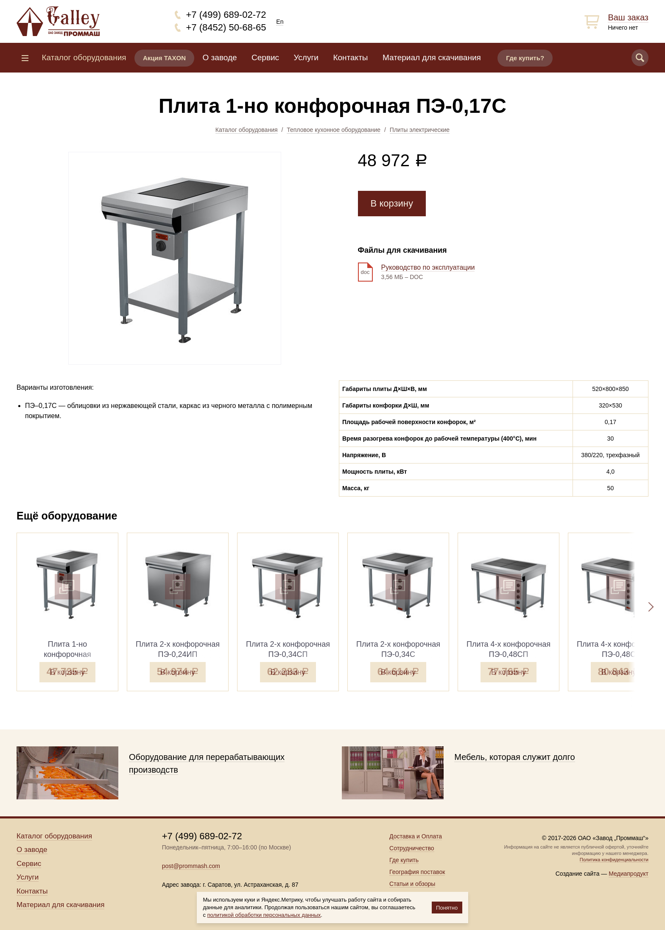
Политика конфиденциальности (614, 859)
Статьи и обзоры (412, 883)
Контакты (350, 57)
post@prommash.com (191, 866)
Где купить (404, 860)
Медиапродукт (628, 873)
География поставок (417, 872)
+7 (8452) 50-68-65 (226, 27)
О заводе (220, 57)
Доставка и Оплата (415, 836)
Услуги (306, 57)
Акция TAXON (164, 57)
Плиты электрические (420, 129)
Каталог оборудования (246, 129)
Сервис (265, 57)
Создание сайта (578, 873)
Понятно (447, 908)
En (279, 21)
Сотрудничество (411, 848)
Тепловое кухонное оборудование (333, 129)
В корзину (392, 203)
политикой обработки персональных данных (264, 915)
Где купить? (525, 57)
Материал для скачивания (432, 57)
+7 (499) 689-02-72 (226, 14)
